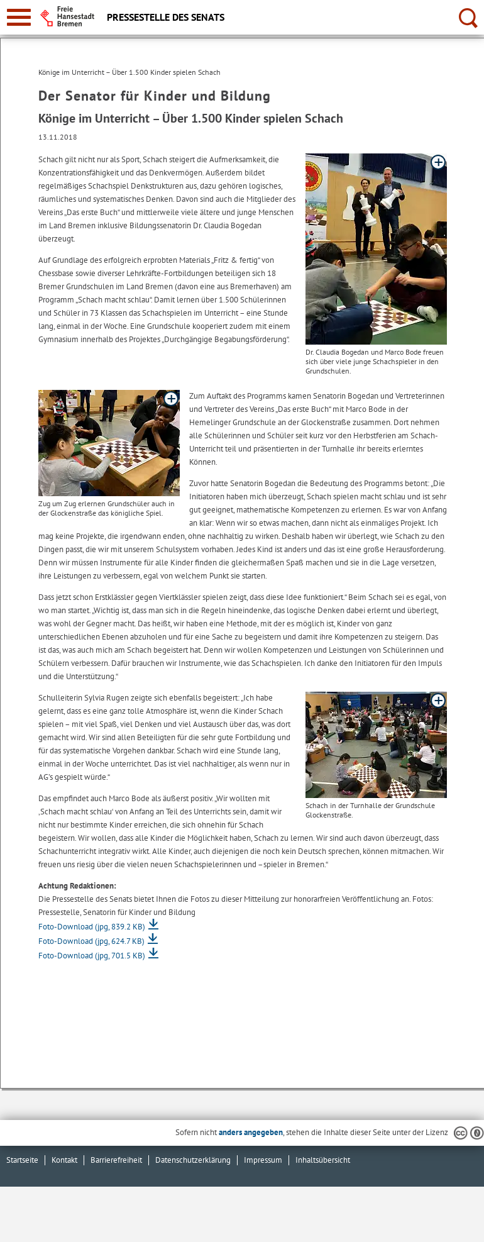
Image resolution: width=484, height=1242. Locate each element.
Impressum (263, 1160)
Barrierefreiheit (116, 1160)
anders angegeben (251, 1132)
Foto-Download (91, 926)
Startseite (22, 1160)
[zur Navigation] (19, 17)
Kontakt (64, 1160)
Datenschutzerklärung (193, 1160)
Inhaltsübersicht (322, 1160)
